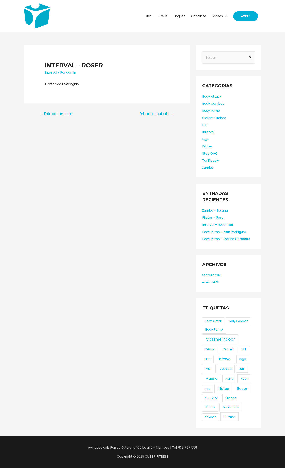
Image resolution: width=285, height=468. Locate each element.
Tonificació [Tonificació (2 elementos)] (230, 407)
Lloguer (179, 16)
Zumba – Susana (215, 210)
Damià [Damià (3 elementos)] (228, 349)
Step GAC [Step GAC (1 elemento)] (211, 398)
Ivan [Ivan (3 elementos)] (208, 368)
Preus (163, 16)
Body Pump (211, 110)
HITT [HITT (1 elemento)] (208, 359)
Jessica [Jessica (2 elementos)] (226, 369)
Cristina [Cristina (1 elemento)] (210, 349)
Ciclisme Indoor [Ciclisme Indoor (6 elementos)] (220, 339)
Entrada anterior (56, 113)
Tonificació (210, 160)
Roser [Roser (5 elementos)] (242, 388)
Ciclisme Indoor (214, 118)
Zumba (207, 167)
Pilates (207, 146)
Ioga (205, 139)
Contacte (198, 16)
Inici (149, 16)
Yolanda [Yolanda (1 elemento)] (210, 417)
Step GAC (210, 153)
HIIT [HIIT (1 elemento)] (244, 349)
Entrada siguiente (156, 113)
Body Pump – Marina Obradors (226, 239)
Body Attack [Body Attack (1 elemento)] (213, 321)
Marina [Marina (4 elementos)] (212, 378)
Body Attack (211, 96)
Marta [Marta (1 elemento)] (229, 379)
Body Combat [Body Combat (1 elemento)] (238, 321)
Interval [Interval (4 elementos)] (224, 358)
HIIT (205, 125)
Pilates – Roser (213, 217)
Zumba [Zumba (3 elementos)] (230, 416)
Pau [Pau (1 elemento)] (207, 389)
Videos (218, 16)
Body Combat (213, 103)
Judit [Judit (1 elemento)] (242, 369)
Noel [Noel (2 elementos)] (243, 378)
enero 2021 (210, 282)
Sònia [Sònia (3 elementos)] (210, 407)
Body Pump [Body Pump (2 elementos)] (214, 330)
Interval (51, 72)
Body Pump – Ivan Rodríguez (224, 232)
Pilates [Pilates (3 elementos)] (223, 388)
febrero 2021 (212, 275)
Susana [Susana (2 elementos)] (231, 398)
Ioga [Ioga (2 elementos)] (242, 359)
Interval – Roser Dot (217, 224)
